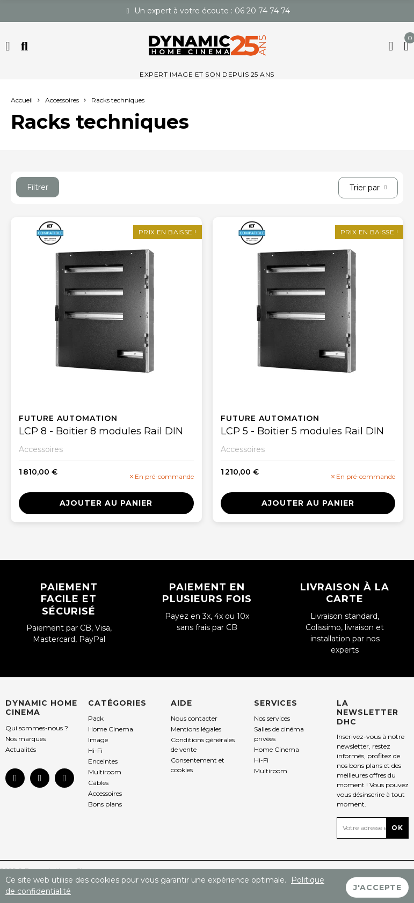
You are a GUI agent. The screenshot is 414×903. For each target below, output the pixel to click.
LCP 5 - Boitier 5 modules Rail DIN (302, 431)
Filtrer (37, 187)
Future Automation (68, 418)
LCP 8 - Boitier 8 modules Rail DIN (101, 431)
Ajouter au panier (106, 503)
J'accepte (377, 886)
